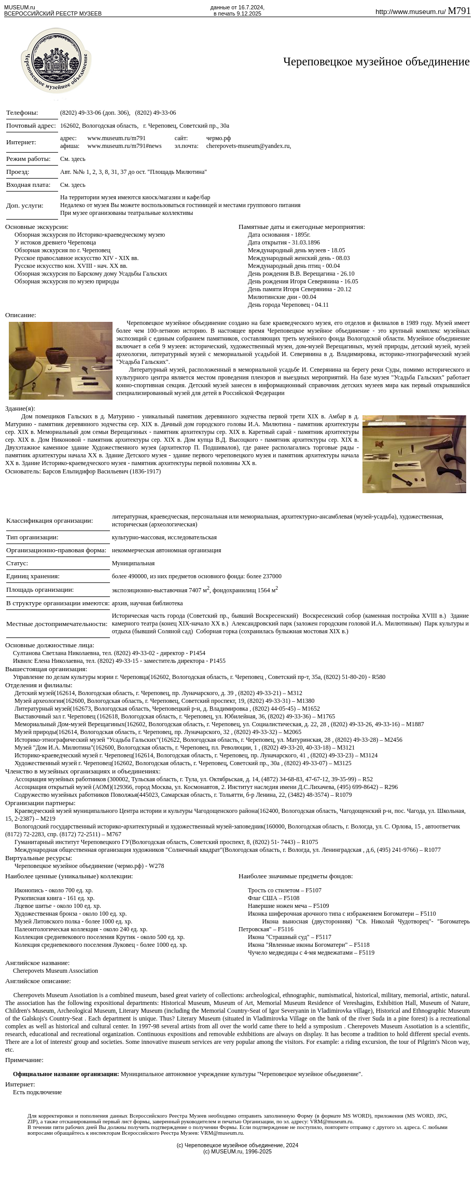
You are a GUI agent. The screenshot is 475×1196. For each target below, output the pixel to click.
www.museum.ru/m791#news (124, 146)
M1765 (326, 716)
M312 (294, 693)
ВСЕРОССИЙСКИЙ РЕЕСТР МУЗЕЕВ (53, 13)
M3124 (369, 755)
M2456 (393, 739)
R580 (378, 677)
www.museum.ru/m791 (116, 138)
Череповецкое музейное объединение (376, 61)
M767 (113, 834)
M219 (47, 818)
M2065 (293, 732)
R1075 (310, 842)
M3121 (346, 747)
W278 (156, 865)
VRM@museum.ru (331, 1121)
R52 (367, 779)
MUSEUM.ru (19, 7)
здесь (79, 158)
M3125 (342, 763)
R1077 (432, 849)
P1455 (217, 660)
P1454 (197, 653)
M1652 (311, 708)
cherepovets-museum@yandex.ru (248, 146)
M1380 (306, 700)
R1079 (343, 794)
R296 (391, 787)
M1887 (415, 724)
